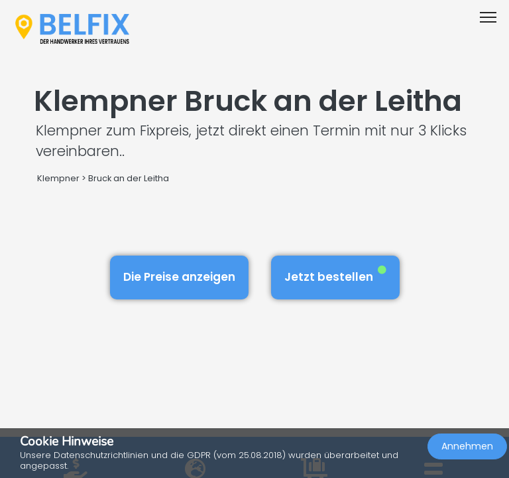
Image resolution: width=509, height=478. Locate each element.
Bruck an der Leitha (128, 178)
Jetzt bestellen (335, 275)
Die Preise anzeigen (179, 277)
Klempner (58, 178)
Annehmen (467, 446)
